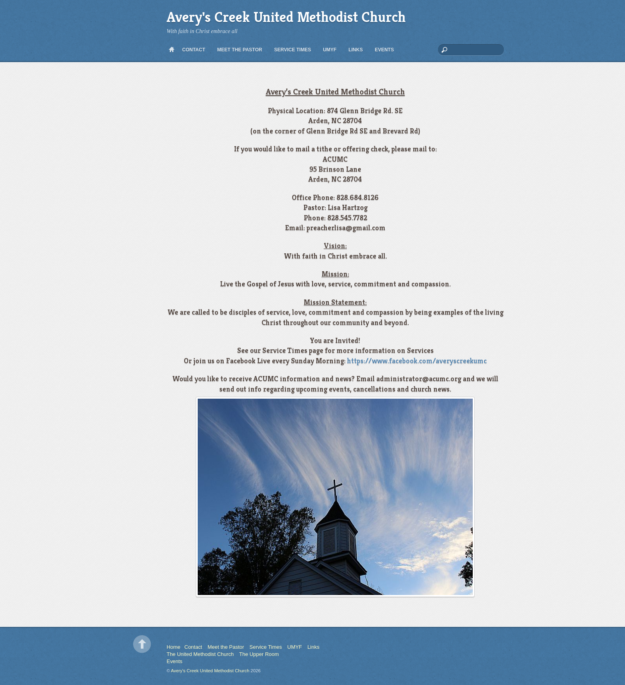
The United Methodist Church (200, 654)
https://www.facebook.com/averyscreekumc (417, 360)
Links (355, 50)
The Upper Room (259, 654)
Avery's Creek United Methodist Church (210, 670)
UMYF (329, 50)
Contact (193, 50)
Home (171, 50)
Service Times (292, 50)
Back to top (142, 644)
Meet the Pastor (239, 50)
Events (384, 50)
